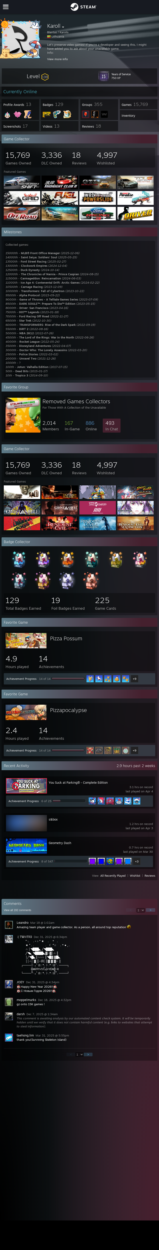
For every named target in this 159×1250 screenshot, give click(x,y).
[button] (37, 76)
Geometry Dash (60, 843)
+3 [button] (137, 861)
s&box (53, 819)
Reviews (150, 875)
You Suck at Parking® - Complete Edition (78, 782)
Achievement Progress (21, 678)
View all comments (17, 910)
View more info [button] (57, 59)
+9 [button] (134, 678)
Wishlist (135, 875)
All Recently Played (113, 875)
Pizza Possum (66, 638)
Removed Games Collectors (76, 401)
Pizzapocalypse (68, 710)
